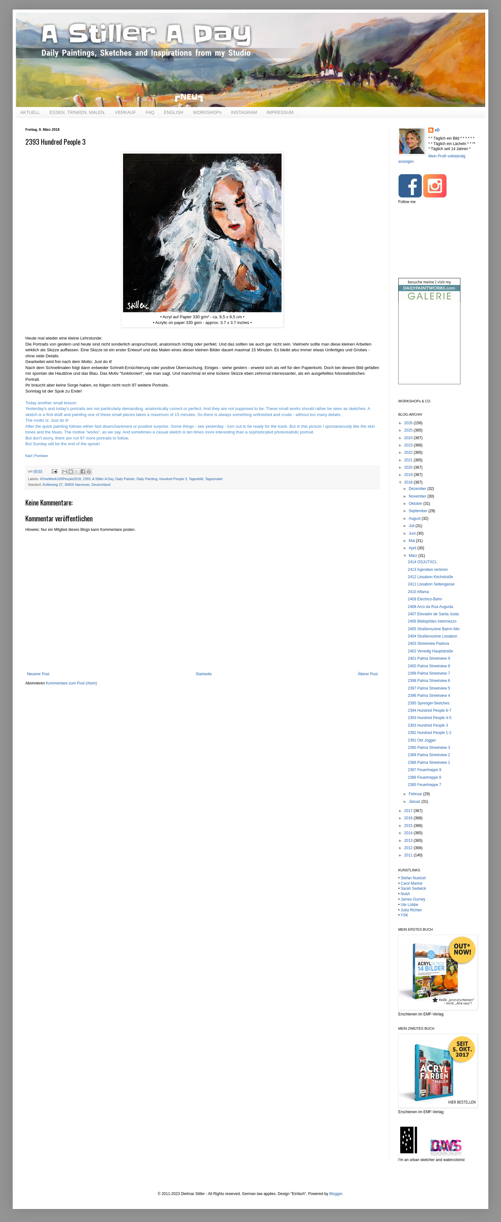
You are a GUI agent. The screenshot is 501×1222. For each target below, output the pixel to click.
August (415, 518)
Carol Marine (412, 883)
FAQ (150, 112)
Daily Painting (146, 479)
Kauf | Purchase (36, 456)
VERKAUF (125, 112)
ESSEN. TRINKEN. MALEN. (77, 112)
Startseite (204, 674)
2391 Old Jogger (422, 740)
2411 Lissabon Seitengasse (431, 584)
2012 (409, 848)
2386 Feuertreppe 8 (424, 777)
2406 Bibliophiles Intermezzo (432, 621)
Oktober (416, 503)
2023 (409, 445)
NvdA (405, 894)
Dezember (418, 488)
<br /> (429, 348)
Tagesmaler (214, 479)
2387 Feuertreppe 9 (424, 770)
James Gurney (413, 899)
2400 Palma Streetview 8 (429, 666)
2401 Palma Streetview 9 (429, 658)
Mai (412, 540)
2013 (409, 840)
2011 (409, 855)
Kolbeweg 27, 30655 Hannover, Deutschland (77, 484)
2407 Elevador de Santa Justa (433, 614)
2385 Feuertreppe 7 (424, 785)
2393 (86, 479)
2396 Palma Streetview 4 (429, 695)
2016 (409, 818)
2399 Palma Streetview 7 (429, 673)
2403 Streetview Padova (428, 643)
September (418, 511)
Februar (416, 794)
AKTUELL (30, 112)
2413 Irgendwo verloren (428, 569)
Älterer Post (368, 674)
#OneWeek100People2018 (60, 479)
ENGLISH (173, 112)
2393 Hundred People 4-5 (429, 718)
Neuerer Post (38, 674)
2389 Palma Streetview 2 (429, 755)
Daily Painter (125, 479)
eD (437, 130)
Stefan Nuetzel (413, 878)
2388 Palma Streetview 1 (429, 762)
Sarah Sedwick (413, 888)
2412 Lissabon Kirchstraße (430, 577)
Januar (415, 801)
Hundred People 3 (173, 479)
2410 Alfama (418, 592)
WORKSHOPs (207, 112)
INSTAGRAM (244, 112)
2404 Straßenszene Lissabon (432, 636)
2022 (409, 452)
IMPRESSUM (280, 112)
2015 (409, 825)
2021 (409, 460)
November (418, 496)
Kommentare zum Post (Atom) (71, 683)
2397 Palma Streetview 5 (429, 688)
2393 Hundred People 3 (428, 725)
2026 (409, 423)
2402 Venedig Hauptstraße (430, 651)
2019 (409, 474)
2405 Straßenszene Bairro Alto (433, 629)
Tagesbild (196, 479)
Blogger (335, 1194)
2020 (409, 467)
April (413, 548)
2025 (409, 430)
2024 (409, 438)
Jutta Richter (411, 910)
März (413, 555)
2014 (409, 833)
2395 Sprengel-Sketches (428, 703)
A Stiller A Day (103, 479)
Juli (412, 526)
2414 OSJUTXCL (422, 562)
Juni (413, 533)
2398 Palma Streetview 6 (429, 680)
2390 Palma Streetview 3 (429, 747)
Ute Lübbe (409, 904)
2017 (409, 811)
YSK (404, 915)
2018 (409, 482)
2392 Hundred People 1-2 (429, 732)
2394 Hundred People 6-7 (429, 710)
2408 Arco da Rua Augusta (430, 606)
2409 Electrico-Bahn (425, 599)
